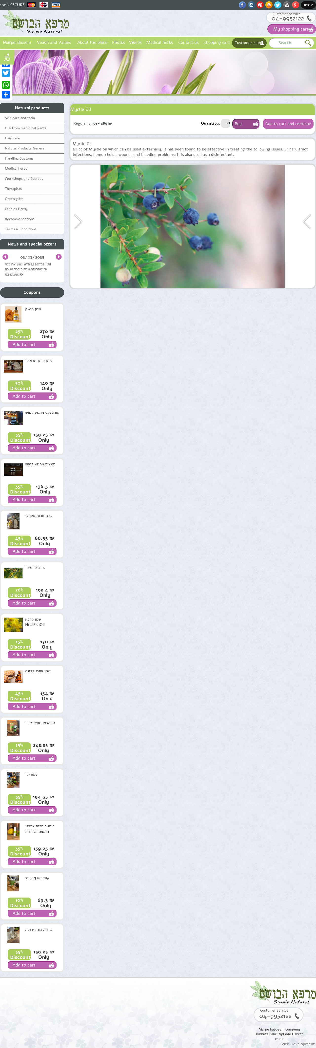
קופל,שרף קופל (37, 878)
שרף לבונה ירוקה (38, 929)
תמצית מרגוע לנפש (40, 464)
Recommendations (20, 219)
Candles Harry (16, 209)
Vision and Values (54, 42)
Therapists (13, 188)
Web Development (298, 1044)
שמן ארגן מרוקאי (38, 360)
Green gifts (14, 198)
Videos (135, 42)
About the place (92, 42)
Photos (118, 42)
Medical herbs (159, 42)
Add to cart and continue (288, 124)
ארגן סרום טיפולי (39, 516)
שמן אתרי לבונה (38, 671)
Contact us (188, 42)
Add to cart (24, 344)
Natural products (32, 108)
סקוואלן (31, 774)
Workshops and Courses (24, 178)
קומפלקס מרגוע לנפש (42, 412)
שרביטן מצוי (35, 567)
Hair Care (12, 138)
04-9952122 (288, 18)
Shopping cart (216, 42)
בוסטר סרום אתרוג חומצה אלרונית (40, 828)
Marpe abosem (17, 42)
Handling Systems (19, 158)
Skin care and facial (20, 118)
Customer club (248, 43)
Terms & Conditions (21, 229)
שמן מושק (33, 309)
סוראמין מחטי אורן (40, 722)
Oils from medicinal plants (25, 128)
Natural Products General (25, 148)
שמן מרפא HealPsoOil (35, 622)
